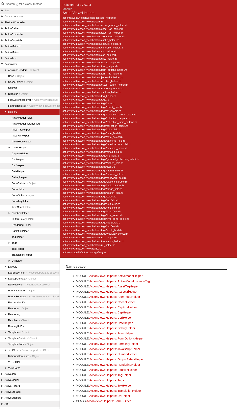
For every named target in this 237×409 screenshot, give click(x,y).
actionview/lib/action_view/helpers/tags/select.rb (89, 196)
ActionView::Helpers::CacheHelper (112, 302)
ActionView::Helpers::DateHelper (111, 323)
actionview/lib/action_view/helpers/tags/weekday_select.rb (95, 233)
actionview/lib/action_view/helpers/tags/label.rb (89, 166)
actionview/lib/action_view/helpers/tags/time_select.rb (92, 215)
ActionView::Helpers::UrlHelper (109, 395)
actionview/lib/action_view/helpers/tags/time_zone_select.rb (96, 218)
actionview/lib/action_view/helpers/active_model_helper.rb (95, 25)
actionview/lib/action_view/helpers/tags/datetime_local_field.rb (97, 144)
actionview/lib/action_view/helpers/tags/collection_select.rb (95, 125)
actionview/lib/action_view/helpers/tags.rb (86, 99)
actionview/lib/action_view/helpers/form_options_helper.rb (95, 69)
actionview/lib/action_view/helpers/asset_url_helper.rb (93, 32)
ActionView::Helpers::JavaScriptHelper (114, 349)
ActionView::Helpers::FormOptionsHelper (116, 338)
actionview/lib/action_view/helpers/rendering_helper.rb (93, 88)
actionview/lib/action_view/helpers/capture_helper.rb (92, 43)
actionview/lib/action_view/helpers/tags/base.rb (89, 103)
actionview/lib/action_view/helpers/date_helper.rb (90, 58)
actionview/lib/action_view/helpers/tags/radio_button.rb (93, 185)
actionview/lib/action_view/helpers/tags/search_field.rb (93, 192)
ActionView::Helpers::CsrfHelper (110, 317)
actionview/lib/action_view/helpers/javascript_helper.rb (93, 77)
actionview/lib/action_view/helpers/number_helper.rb (92, 81)
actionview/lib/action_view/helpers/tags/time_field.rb (91, 211)
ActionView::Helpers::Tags (106, 380)
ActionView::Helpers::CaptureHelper (113, 307)
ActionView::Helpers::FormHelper (111, 333)
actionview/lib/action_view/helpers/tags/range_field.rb (92, 189)
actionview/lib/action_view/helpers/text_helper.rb (90, 237)
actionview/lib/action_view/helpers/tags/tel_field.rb (90, 200)
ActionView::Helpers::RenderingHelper (114, 364)
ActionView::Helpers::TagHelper (110, 375)
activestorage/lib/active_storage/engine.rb (86, 252)
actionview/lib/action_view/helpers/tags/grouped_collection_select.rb (101, 159)
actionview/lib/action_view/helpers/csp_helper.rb (89, 51)
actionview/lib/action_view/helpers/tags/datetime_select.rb (95, 148)
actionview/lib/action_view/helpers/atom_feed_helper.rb (93, 36)
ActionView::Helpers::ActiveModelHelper (116, 276)
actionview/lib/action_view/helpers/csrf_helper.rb (90, 54)
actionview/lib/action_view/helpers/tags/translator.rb (91, 222)
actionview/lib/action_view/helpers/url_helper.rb (89, 245)
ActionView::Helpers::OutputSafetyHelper (116, 359)
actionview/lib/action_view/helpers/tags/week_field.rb (92, 230)
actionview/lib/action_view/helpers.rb (83, 21)
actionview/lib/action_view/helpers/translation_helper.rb (93, 241)
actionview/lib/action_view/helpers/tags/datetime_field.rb (94, 140)
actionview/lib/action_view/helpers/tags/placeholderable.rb (95, 181)
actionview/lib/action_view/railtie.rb (82, 248)
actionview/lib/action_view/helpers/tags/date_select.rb (93, 136)
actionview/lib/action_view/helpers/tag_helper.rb (89, 96)
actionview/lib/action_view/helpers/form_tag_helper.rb (92, 73)
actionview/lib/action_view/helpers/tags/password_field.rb (94, 177)
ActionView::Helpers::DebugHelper (112, 328)
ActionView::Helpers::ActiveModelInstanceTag (119, 281)
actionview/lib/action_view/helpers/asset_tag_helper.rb (93, 28)
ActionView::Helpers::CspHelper (110, 312)
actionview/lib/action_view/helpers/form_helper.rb (90, 66)
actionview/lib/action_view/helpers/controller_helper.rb (93, 47)
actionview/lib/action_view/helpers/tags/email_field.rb (92, 151)
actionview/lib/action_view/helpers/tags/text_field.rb (91, 207)
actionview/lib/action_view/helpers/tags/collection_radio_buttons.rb (100, 122)
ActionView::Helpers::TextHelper (110, 385)
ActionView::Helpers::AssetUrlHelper (113, 291)
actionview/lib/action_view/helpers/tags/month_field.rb (93, 170)
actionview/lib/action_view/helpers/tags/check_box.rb (92, 107)
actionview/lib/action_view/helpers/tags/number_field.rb (93, 174)
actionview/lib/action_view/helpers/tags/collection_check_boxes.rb (99, 114)
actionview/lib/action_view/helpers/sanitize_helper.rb (92, 92)
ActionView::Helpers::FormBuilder (108, 401)
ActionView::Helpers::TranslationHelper (115, 390)
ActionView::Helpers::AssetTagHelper (114, 286)
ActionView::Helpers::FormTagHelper (113, 343)
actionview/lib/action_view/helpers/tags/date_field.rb (92, 133)
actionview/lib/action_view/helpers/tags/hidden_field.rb (93, 162)
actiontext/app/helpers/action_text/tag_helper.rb (89, 17)
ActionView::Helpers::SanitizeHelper (113, 369)
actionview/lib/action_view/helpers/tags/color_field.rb (92, 129)
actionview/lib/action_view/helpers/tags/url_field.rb (90, 226)
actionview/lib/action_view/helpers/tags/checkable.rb (92, 110)
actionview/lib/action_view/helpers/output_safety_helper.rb (95, 84)
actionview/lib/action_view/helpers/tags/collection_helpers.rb (96, 118)
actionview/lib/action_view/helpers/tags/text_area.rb (91, 203)
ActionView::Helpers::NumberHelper (113, 354)
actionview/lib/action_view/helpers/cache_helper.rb (91, 40)
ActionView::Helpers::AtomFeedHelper (114, 296)
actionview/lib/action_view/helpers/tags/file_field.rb (91, 155)
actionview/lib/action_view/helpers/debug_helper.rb (91, 62)
